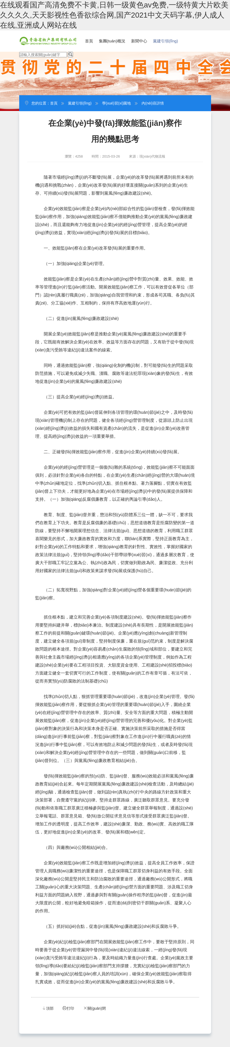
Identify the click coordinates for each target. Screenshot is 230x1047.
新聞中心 (139, 41)
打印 (68, 1008)
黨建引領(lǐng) (165, 41)
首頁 (89, 41)
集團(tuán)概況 (112, 41)
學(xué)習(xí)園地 (116, 103)
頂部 (48, 1008)
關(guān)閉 (94, 1008)
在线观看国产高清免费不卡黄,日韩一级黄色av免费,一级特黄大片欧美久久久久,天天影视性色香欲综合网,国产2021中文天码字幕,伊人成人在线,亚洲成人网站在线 (114, 15)
